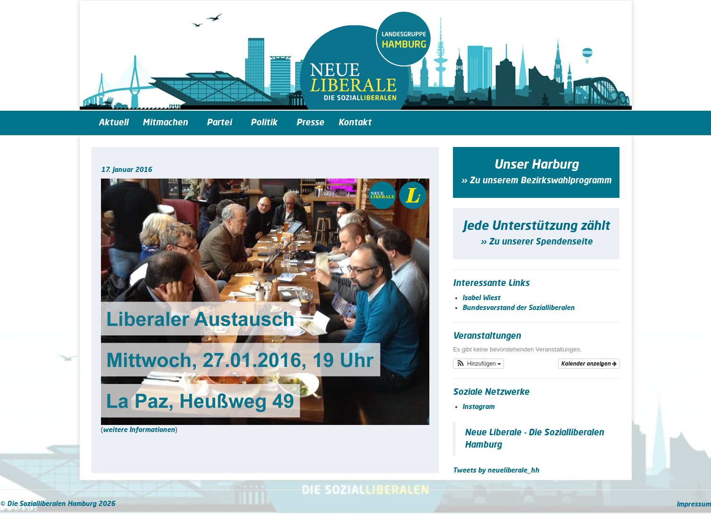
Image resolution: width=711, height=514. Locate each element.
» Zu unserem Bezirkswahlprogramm (536, 181)
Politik (266, 123)
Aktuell (113, 123)
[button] (478, 363)
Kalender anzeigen (589, 364)
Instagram (478, 407)
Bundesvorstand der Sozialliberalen (518, 308)
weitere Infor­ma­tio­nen (139, 430)
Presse (310, 123)
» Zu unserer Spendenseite (536, 242)
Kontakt (354, 123)
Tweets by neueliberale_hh (496, 470)
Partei (221, 123)
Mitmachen (167, 123)
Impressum (694, 504)
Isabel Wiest (481, 298)
